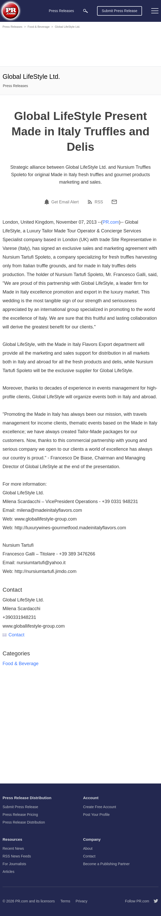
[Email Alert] (47, 202)
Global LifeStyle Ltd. (67, 26)
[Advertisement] (80, 48)
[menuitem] (85, 11)
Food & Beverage (38, 26)
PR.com (110, 222)
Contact (13, 634)
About (88, 848)
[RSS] (90, 202)
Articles (8, 872)
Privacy (81, 901)
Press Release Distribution (24, 822)
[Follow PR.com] (153, 901)
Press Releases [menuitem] (61, 11)
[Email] (114, 202)
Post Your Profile (96, 815)
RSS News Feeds (17, 856)
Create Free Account (99, 807)
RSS (98, 202)
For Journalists (14, 864)
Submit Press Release (119, 11)
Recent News (13, 848)
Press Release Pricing (20, 815)
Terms (65, 901)
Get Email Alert (65, 202)
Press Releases (12, 26)
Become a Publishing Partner (106, 864)
